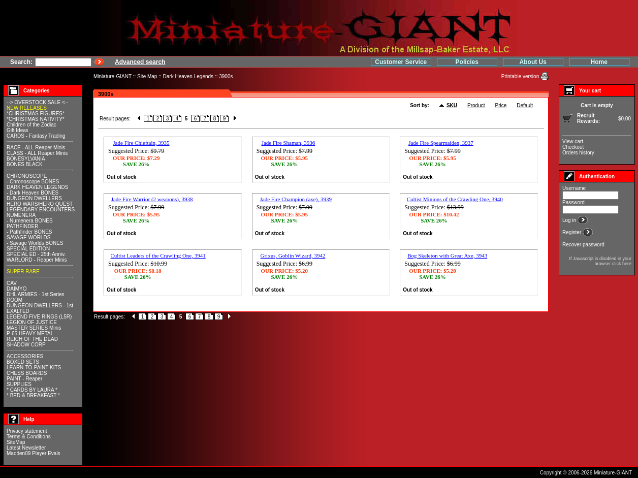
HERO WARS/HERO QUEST (40, 204)
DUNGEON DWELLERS (34, 198)
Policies (467, 62)
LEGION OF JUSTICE (32, 322)
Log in (570, 220)
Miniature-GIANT (112, 76)
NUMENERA (21, 215)
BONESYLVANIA (26, 159)
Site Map (147, 76)
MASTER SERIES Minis (34, 328)
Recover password (583, 244)
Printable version (520, 76)
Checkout (573, 147)
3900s (226, 76)
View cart (572, 141)
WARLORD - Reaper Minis (37, 260)
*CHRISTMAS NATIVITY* (36, 119)
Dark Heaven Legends (188, 76)
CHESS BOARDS (27, 373)
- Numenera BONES (30, 221)
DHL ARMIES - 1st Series (36, 294)
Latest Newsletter (26, 448)
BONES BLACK (25, 164)
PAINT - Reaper (24, 378)
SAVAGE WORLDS (28, 237)
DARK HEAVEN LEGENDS (38, 187)
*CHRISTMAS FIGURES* (36, 113)
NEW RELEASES (27, 108)
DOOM (14, 300)
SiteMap (16, 442)
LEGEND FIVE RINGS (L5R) (39, 317)
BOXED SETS (23, 362)
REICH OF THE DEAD (32, 339)
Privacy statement (27, 431)
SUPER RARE (23, 271)
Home (599, 62)
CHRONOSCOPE (27, 176)
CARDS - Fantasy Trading (36, 136)
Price (501, 105)
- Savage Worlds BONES (35, 243)
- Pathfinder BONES (29, 232)
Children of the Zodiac (31, 125)
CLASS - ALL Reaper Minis (37, 153)
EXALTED (18, 311)
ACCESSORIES (25, 356)
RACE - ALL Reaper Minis (36, 147)
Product (476, 105)
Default (525, 105)
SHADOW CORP (26, 344)
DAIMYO (16, 289)
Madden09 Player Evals (33, 453)
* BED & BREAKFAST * (33, 395)
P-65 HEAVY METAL (30, 333)
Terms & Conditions (29, 436)
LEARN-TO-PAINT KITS (34, 367)
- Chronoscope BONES (33, 181)
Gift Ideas (17, 130)
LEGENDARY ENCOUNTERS (41, 209)
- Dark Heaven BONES (32, 193)
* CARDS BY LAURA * (32, 390)
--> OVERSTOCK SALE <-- (38, 102)
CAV (12, 283)
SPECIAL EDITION (28, 248)
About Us (533, 62)
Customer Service (401, 62)
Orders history (578, 152)
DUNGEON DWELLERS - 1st (40, 305)
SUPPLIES (19, 384)
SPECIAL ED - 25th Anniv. (36, 254)
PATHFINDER (22, 226)
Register (572, 232)
